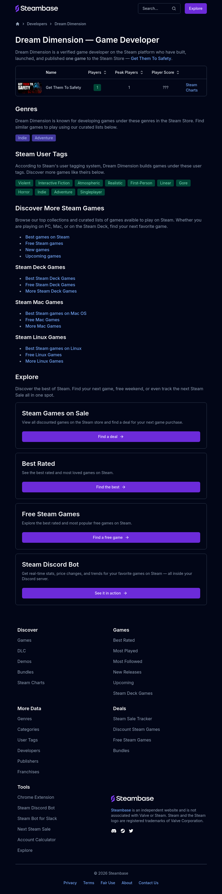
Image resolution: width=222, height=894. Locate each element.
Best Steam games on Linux (54, 348)
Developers (37, 23)
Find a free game (111, 537)
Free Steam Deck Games (50, 284)
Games (25, 640)
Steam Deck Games (133, 693)
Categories (28, 729)
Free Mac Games (43, 319)
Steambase (121, 810)
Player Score (166, 72)
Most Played (125, 650)
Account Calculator (37, 839)
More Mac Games (43, 326)
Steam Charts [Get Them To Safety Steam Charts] (192, 87)
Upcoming (123, 682)
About (127, 882)
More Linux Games (45, 361)
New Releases (127, 672)
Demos (25, 661)
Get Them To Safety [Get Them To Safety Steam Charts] (63, 87)
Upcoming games (43, 256)
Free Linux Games (44, 354)
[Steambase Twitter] (131, 831)
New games (37, 249)
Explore (195, 8)
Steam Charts (31, 682)
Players (98, 72)
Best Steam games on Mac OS (56, 313)
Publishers (28, 761)
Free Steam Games (132, 740)
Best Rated (124, 640)
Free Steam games (44, 243)
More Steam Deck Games (51, 291)
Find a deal (111, 436)
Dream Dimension (70, 23)
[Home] (17, 24)
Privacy (70, 882)
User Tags (28, 740)
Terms (88, 882)
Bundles (26, 672)
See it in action (111, 593)
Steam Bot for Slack (37, 818)
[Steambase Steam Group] (123, 831)
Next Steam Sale (34, 829)
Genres (25, 718)
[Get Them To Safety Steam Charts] (30, 87)
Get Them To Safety (151, 58)
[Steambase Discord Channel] (113, 831)
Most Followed (128, 661)
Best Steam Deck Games (51, 278)
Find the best (111, 487)
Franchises (28, 771)
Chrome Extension (36, 797)
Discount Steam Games (136, 729)
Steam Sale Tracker (132, 718)
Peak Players (129, 72)
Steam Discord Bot (36, 807)
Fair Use (108, 882)
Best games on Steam (48, 237)
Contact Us (148, 882)
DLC (22, 650)
